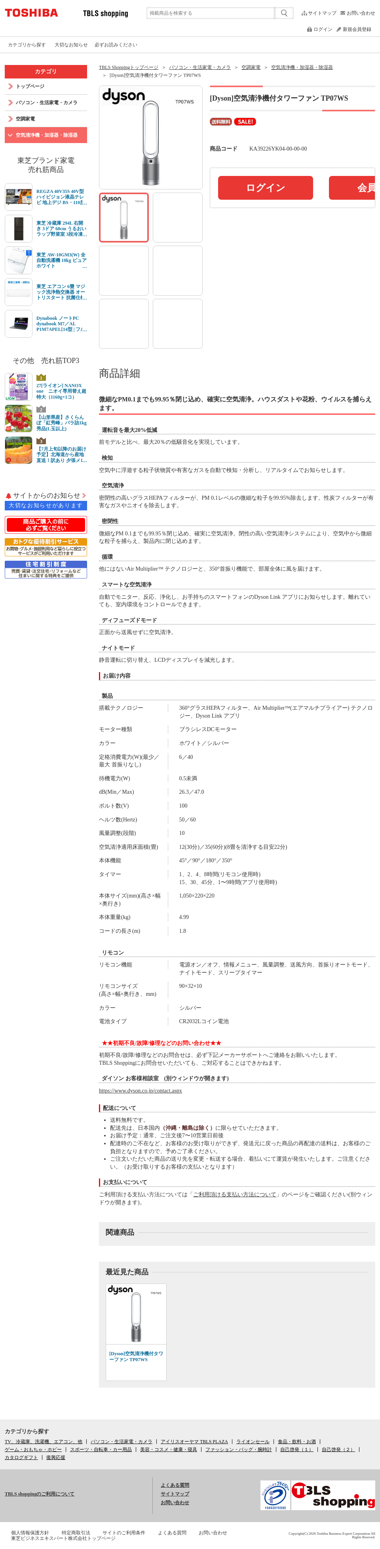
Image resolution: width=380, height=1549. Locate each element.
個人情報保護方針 (30, 1533)
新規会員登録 (357, 29)
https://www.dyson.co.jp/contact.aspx (140, 1091)
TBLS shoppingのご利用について (39, 1494)
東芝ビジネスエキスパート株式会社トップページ (63, 1538)
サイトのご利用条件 (124, 1533)
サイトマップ (322, 13)
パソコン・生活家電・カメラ (200, 67)
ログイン (323, 29)
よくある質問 (175, 1485)
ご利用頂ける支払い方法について (234, 1195)
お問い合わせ (361, 13)
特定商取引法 (76, 1533)
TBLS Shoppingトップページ (128, 67)
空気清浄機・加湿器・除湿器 (302, 67)
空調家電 (250, 67)
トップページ (30, 86)
